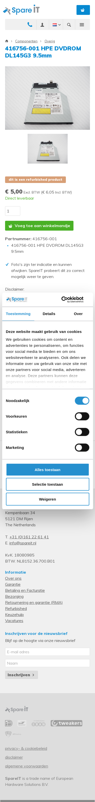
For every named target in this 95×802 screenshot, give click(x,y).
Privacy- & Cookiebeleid (26, 748)
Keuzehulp (14, 614)
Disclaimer (14, 757)
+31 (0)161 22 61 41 (29, 536)
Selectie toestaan (47, 484)
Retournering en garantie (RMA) (34, 602)
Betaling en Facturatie (25, 590)
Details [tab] (49, 313)
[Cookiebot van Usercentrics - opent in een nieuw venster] (67, 299)
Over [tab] (78, 313)
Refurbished (16, 608)
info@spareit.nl (22, 542)
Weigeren (47, 499)
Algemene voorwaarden (26, 765)
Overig (50, 41)
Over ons (13, 578)
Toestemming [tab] (18, 313)
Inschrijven (21, 674)
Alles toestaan (48, 469)
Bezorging (14, 596)
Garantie (13, 584)
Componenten (26, 41)
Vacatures (14, 620)
